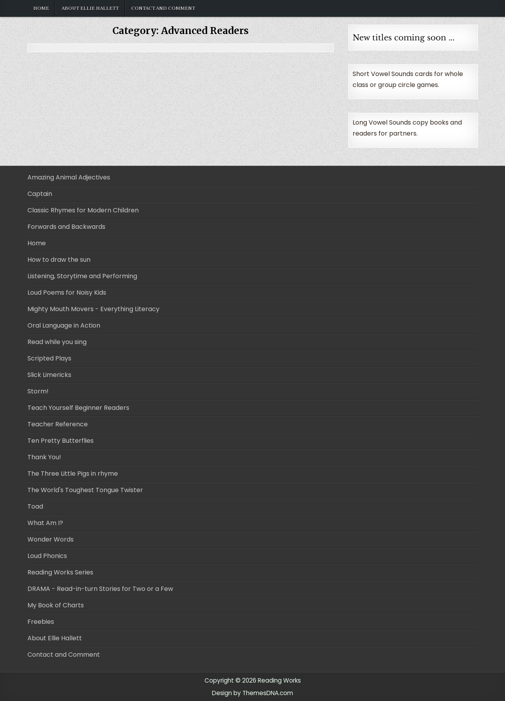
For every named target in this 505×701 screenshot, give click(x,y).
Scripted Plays (49, 358)
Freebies (40, 621)
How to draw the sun (59, 259)
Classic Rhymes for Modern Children (83, 210)
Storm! (38, 391)
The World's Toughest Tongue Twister (85, 490)
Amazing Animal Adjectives (68, 177)
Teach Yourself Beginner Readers (78, 407)
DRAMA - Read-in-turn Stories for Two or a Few (100, 588)
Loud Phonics (47, 555)
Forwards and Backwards (66, 226)
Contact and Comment (163, 8)
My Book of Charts (55, 605)
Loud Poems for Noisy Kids (66, 292)
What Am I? (45, 522)
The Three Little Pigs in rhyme (72, 473)
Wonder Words (50, 539)
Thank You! (44, 457)
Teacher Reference (57, 424)
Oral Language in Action (63, 325)
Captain (39, 193)
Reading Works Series (60, 572)
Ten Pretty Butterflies (60, 440)
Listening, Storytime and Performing (82, 276)
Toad (35, 506)
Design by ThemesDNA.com (252, 693)
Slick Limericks (49, 374)
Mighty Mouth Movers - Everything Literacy (93, 308)
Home (41, 8)
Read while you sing (57, 341)
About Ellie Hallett (90, 8)
